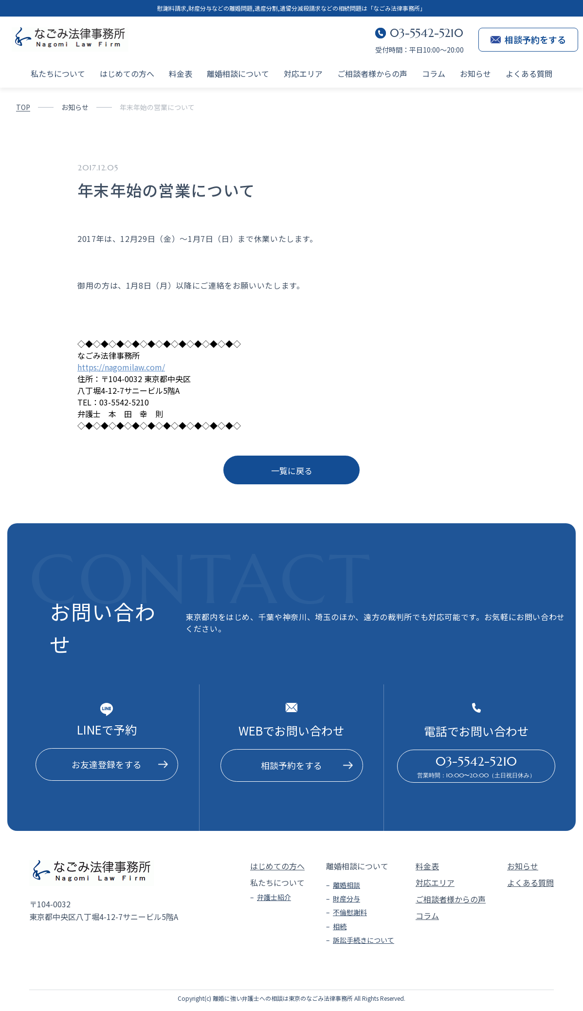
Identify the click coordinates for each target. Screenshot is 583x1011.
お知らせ (475, 73)
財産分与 (346, 898)
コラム (433, 73)
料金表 (180, 73)
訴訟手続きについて (363, 940)
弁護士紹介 (274, 897)
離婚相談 (346, 885)
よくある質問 (529, 73)
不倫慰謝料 (350, 912)
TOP (23, 107)
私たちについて (58, 73)
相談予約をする (528, 39)
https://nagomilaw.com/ (121, 367)
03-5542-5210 (426, 33)
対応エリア (303, 73)
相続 (339, 926)
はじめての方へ (127, 73)
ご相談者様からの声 (372, 73)
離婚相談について (238, 73)
